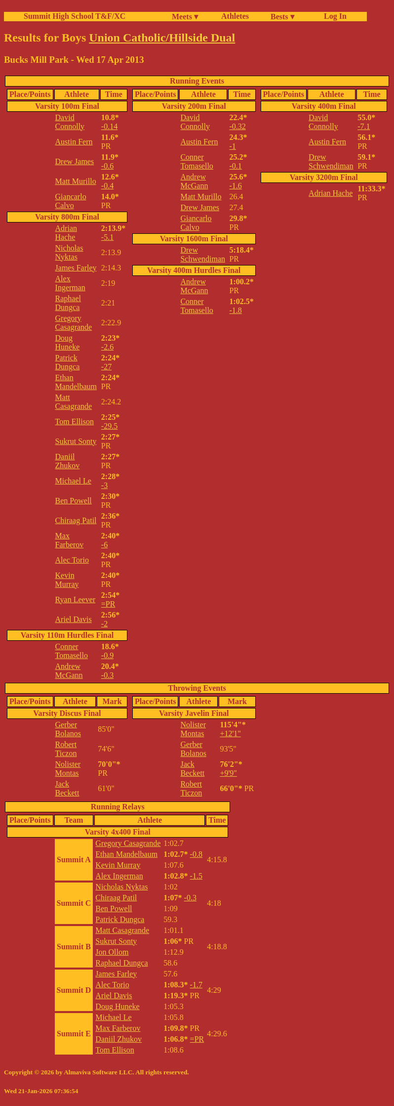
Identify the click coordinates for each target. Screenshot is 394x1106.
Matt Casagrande (73, 401)
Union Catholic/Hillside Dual (162, 37)
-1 (232, 146)
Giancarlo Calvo (70, 201)
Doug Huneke (67, 342)
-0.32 (237, 126)
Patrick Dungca (67, 362)
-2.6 (107, 347)
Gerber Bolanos (68, 729)
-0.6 (107, 166)
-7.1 (363, 126)
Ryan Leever (75, 599)
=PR (108, 604)
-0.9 (107, 655)
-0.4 (107, 185)
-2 (104, 623)
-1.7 (196, 984)
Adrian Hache (66, 232)
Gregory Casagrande (73, 322)
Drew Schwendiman (202, 254)
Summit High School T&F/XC (74, 16)
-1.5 (196, 876)
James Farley (76, 268)
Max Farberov (69, 540)
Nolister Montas (68, 768)
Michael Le (73, 481)
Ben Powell (73, 500)
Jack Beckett (67, 788)
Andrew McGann (69, 670)
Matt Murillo (75, 181)
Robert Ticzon (66, 748)
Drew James (74, 161)
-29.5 (109, 426)
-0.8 (196, 854)
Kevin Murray (67, 579)
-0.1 (235, 166)
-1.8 (235, 310)
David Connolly (70, 122)
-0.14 (109, 126)
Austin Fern (74, 141)
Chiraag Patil (76, 520)
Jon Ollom (111, 952)
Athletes (235, 16)
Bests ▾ (282, 16)
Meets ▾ (185, 16)
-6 (104, 544)
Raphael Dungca (68, 302)
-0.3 (107, 675)
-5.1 (107, 237)
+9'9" (228, 773)
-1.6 (235, 185)
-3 (104, 485)
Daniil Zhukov (67, 461)
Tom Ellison (74, 421)
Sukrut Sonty (76, 441)
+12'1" (230, 733)
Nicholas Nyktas (69, 252)
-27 (106, 366)
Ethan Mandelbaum (76, 382)
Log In (333, 16)
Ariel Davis (73, 619)
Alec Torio (72, 560)
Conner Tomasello (71, 651)
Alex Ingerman (70, 283)
